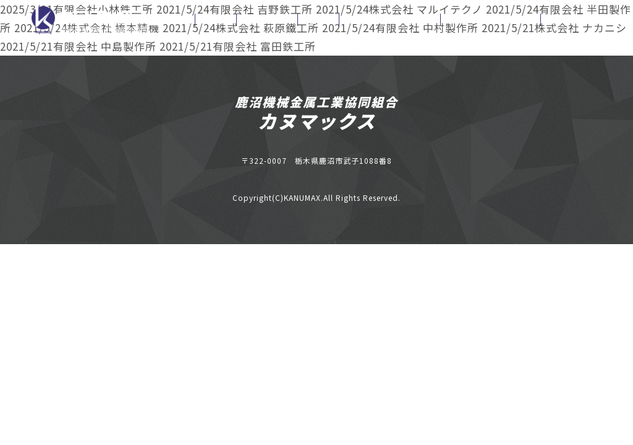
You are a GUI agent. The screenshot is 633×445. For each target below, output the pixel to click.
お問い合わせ (571, 20)
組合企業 (318, 20)
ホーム (171, 20)
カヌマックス (317, 120)
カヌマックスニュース (490, 20)
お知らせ (216, 20)
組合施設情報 (267, 20)
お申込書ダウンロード (390, 20)
